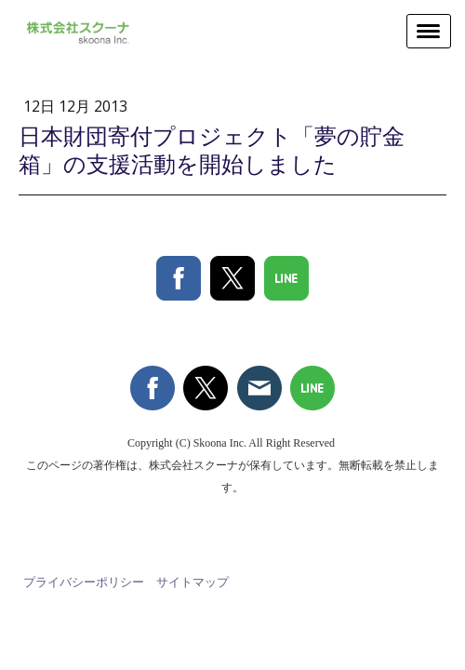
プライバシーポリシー (83, 581)
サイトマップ (192, 581)
